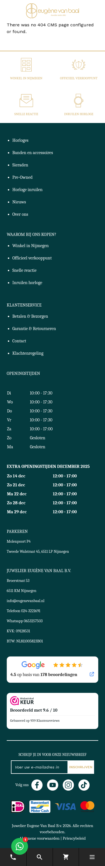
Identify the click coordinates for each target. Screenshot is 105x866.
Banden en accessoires (32, 152)
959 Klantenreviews (45, 720)
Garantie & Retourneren (34, 328)
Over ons (20, 214)
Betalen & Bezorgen (30, 316)
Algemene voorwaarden (39, 838)
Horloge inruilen (27, 189)
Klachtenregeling (27, 353)
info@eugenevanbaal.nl (26, 600)
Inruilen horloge (78, 114)
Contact (19, 340)
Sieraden (20, 165)
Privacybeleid (74, 838)
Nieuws (19, 202)
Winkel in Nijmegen (26, 78)
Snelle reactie (26, 114)
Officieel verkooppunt (78, 78)
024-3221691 (30, 611)
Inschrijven (80, 767)
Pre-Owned (22, 177)
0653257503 (33, 621)
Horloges (20, 140)
